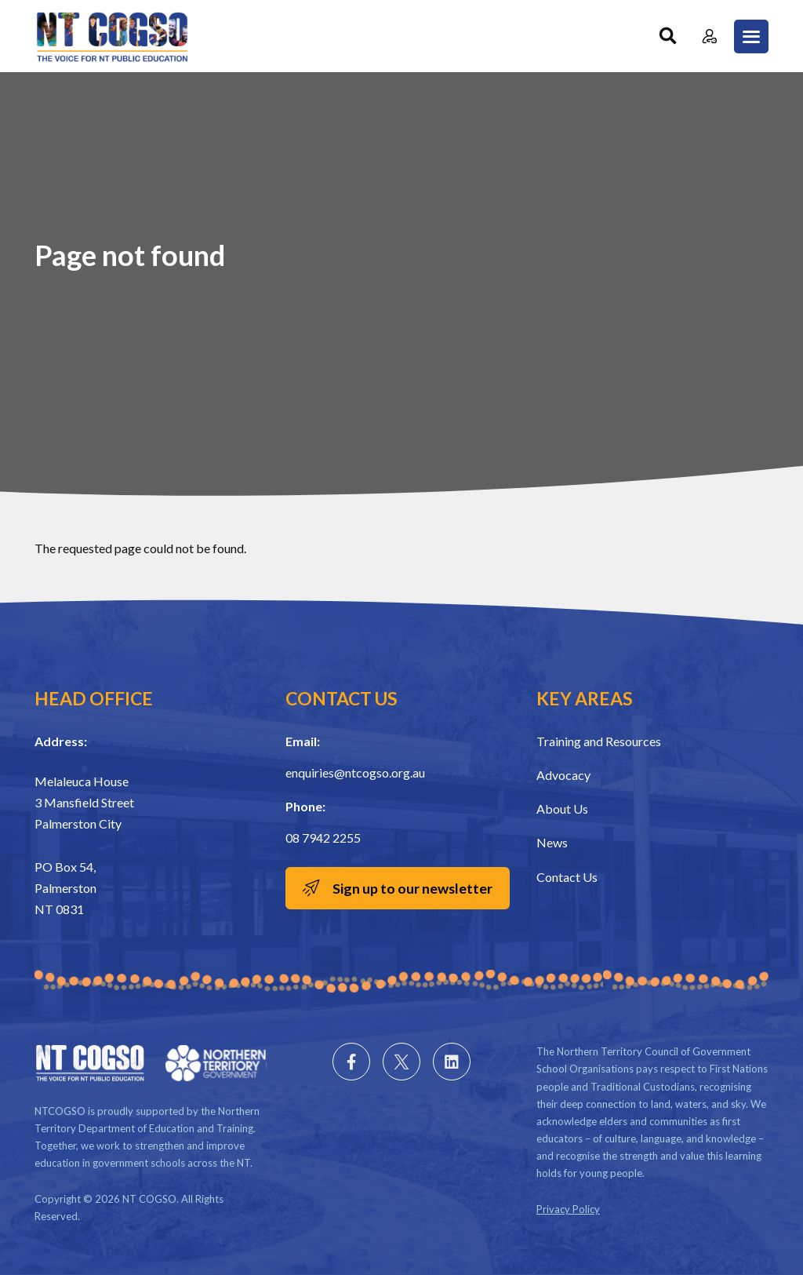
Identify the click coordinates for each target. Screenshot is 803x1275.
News (552, 842)
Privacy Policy (568, 1209)
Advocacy (563, 774)
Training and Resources (598, 741)
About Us (562, 808)
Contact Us (567, 876)
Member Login (709, 36)
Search (668, 36)
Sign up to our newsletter (412, 888)
